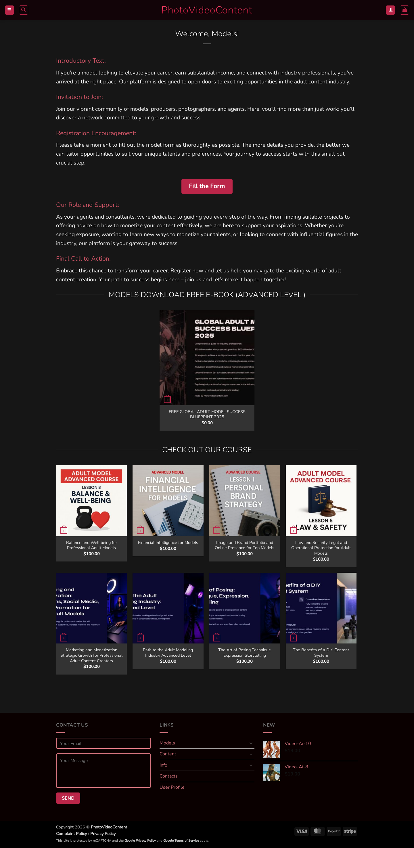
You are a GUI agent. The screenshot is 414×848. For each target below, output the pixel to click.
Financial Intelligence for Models (168, 542)
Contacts (169, 776)
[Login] (390, 10)
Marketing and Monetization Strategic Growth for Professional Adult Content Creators (91, 655)
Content (168, 754)
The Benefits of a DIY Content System (321, 652)
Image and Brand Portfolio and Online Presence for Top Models (244, 545)
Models (167, 743)
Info (163, 765)
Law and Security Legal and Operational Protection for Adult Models (321, 548)
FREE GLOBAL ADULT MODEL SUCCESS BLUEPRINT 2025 (207, 414)
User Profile (172, 787)
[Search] (23, 10)
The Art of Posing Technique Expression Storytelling (244, 652)
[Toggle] (251, 743)
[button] (9, 10)
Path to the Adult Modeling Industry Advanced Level (168, 652)
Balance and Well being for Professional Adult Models (91, 545)
